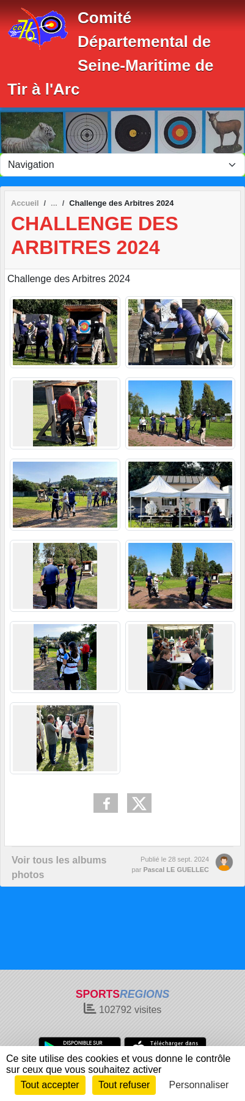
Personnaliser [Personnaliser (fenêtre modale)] (199, 1085)
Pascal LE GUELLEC (176, 869)
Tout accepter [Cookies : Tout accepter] (50, 1085)
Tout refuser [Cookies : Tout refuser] (124, 1085)
